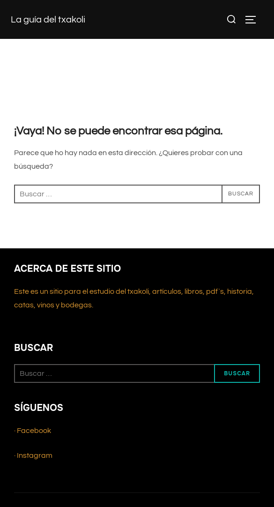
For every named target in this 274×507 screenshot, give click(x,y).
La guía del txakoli (48, 19)
